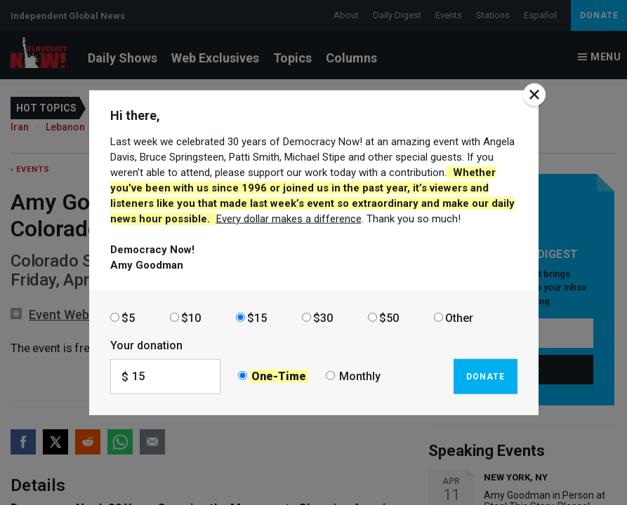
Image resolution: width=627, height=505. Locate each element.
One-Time (278, 376)
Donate (485, 376)
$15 (257, 317)
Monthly (360, 376)
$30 (323, 317)
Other (459, 317)
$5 (128, 317)
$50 (389, 317)
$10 (191, 317)
